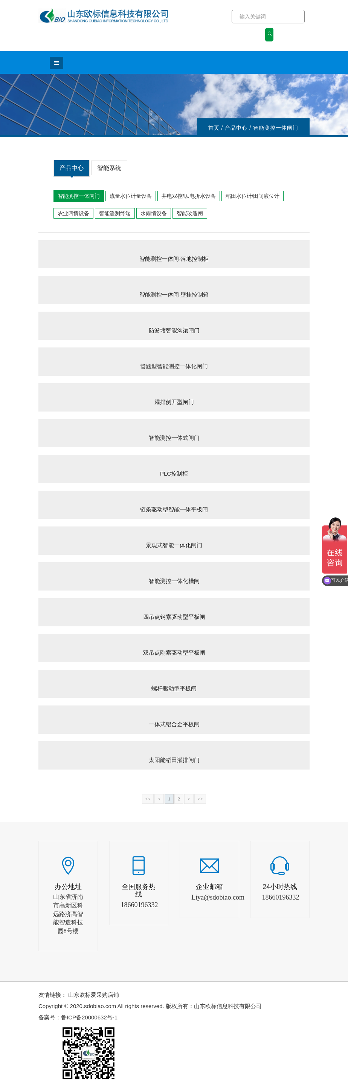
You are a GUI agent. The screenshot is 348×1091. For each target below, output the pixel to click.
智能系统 (109, 168)
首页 (214, 128)
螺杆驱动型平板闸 (174, 688)
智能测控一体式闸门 (174, 438)
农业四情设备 (73, 213)
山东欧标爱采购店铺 (93, 995)
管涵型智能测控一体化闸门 (174, 366)
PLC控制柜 (174, 473)
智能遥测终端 (115, 213)
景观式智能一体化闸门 (174, 545)
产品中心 (72, 171)
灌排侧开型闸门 (174, 402)
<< (148, 799)
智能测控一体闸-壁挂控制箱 (174, 294)
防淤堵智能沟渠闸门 (174, 330)
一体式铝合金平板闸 (174, 724)
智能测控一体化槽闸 (174, 581)
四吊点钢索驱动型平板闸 (174, 617)
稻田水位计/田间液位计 (253, 196)
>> (200, 799)
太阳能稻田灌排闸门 (174, 760)
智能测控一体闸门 (79, 196)
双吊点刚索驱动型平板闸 (174, 652)
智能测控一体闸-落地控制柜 (174, 259)
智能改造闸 (190, 213)
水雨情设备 (153, 213)
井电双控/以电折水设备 (189, 196)
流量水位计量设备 (131, 196)
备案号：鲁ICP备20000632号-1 (78, 1017)
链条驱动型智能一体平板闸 (174, 509)
